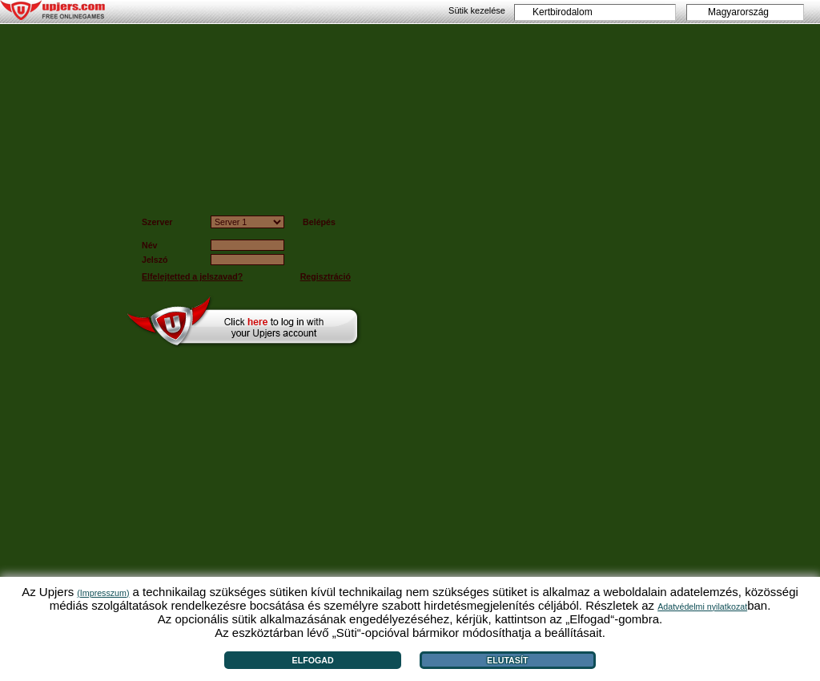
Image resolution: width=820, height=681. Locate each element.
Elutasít (507, 660)
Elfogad (313, 660)
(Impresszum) (103, 593)
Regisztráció (325, 276)
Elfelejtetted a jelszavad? (192, 276)
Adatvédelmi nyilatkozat (702, 606)
